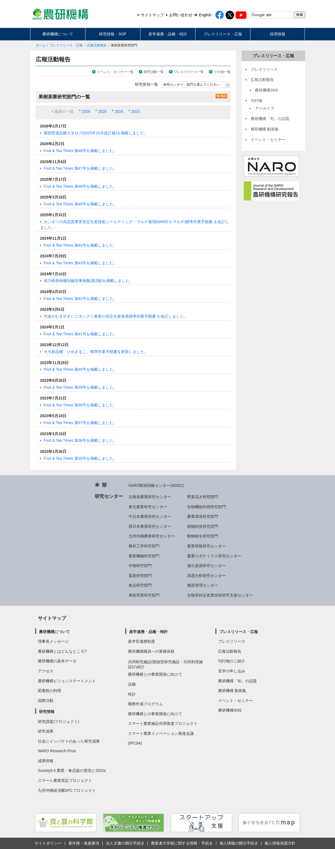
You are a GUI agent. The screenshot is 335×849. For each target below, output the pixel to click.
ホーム (41, 45)
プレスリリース (231, 641)
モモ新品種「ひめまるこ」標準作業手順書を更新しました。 (96, 351)
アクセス (45, 671)
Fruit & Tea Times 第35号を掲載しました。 (80, 458)
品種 (132, 684)
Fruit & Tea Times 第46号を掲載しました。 (80, 186)
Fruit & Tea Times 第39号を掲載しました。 (80, 387)
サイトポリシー (48, 843)
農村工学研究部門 (144, 546)
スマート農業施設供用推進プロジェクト (163, 723)
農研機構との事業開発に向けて (155, 674)
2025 (102, 111)
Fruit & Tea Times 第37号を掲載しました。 (80, 422)
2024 (119, 111)
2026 (86, 111)
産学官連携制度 (141, 641)
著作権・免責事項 (83, 843)
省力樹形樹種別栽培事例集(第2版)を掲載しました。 (89, 280)
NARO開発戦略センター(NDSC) (156, 485)
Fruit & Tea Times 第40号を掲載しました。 (80, 369)
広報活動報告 (97, 45)
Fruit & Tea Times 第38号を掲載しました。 (80, 405)
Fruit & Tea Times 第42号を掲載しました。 (80, 298)
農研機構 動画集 (232, 690)
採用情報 (277, 34)
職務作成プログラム (145, 704)
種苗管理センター (202, 585)
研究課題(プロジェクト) (58, 721)
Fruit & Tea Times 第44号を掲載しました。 (80, 245)
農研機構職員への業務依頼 (151, 651)
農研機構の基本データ (57, 661)
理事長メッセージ (53, 641)
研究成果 (45, 731)
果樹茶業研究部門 (144, 595)
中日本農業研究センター (150, 516)
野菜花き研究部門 (202, 497)
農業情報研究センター (206, 546)
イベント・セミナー (235, 700)
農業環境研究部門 (202, 516)
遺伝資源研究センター (206, 565)
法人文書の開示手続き (125, 843)
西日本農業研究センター (150, 526)
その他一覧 (222, 72)
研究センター (109, 496)
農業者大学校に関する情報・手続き (182, 843)
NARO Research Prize (57, 751)
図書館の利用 (49, 690)
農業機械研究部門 (144, 556)
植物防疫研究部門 (202, 526)
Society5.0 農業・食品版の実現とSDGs (72, 770)
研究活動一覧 (154, 72)
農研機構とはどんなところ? (62, 651)
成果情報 (45, 761)
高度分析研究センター (206, 575)
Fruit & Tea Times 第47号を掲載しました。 (80, 168)
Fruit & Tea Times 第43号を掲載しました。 (80, 263)
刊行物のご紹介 (231, 661)
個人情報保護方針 (280, 843)
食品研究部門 (140, 585)
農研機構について (57, 34)
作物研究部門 (140, 565)
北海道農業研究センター (150, 497)
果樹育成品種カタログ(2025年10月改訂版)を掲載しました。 (96, 133)
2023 (135, 111)
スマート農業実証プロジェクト (65, 780)
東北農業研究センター (148, 507)
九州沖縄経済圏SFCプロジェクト (67, 790)
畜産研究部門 (140, 575)
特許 (132, 694)
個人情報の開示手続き (238, 843)
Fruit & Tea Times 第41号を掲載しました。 (80, 334)
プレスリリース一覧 (189, 72)
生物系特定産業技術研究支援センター (220, 595)
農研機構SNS (229, 710)
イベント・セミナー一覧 (115, 72)
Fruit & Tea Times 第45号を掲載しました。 (80, 204)
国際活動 (45, 700)
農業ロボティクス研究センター (214, 556)
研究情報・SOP (112, 34)
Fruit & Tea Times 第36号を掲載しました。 (80, 440)
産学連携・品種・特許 (167, 34)
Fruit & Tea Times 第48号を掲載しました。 (80, 150)
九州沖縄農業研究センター (152, 536)
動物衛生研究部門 (202, 536)
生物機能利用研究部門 (206, 507)
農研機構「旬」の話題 (237, 681)
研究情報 (46, 711)
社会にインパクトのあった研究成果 (69, 741)
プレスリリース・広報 (222, 34)
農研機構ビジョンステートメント (67, 681)
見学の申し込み (231, 671)
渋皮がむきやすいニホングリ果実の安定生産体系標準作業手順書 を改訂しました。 (116, 316)
